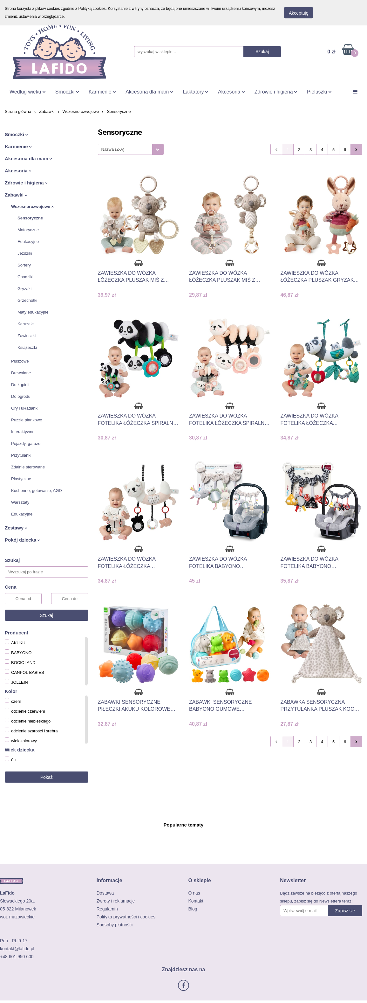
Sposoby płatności (115, 924)
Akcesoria (231, 91)
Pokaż (46, 777)
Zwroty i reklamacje (116, 900)
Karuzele (25, 324)
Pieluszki (319, 91)
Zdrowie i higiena (276, 91)
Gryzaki (24, 288)
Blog (192, 908)
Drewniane (21, 372)
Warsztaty (20, 502)
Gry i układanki (24, 408)
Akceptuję (298, 13)
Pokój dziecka (22, 540)
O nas (194, 893)
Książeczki (27, 347)
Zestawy (16, 527)
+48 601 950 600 (17, 956)
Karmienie (102, 91)
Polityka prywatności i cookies (126, 916)
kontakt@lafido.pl (17, 948)
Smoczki (67, 91)
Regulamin (107, 908)
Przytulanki (21, 455)
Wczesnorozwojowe (32, 206)
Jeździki (24, 253)
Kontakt (195, 900)
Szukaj (46, 615)
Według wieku (28, 91)
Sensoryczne (30, 218)
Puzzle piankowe (26, 420)
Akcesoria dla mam (149, 91)
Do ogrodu (21, 396)
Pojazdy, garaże (25, 443)
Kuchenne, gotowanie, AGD (36, 490)
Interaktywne (23, 431)
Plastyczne (21, 478)
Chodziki (25, 276)
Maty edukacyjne (33, 312)
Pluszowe (20, 361)
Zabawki (16, 194)
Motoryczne (28, 229)
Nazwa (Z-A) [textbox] (113, 149)
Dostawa (105, 893)
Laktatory (195, 91)
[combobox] (131, 149)
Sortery (24, 265)
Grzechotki (27, 300)
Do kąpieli (20, 384)
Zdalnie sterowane (28, 467)
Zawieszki (26, 335)
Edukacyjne (28, 241)
